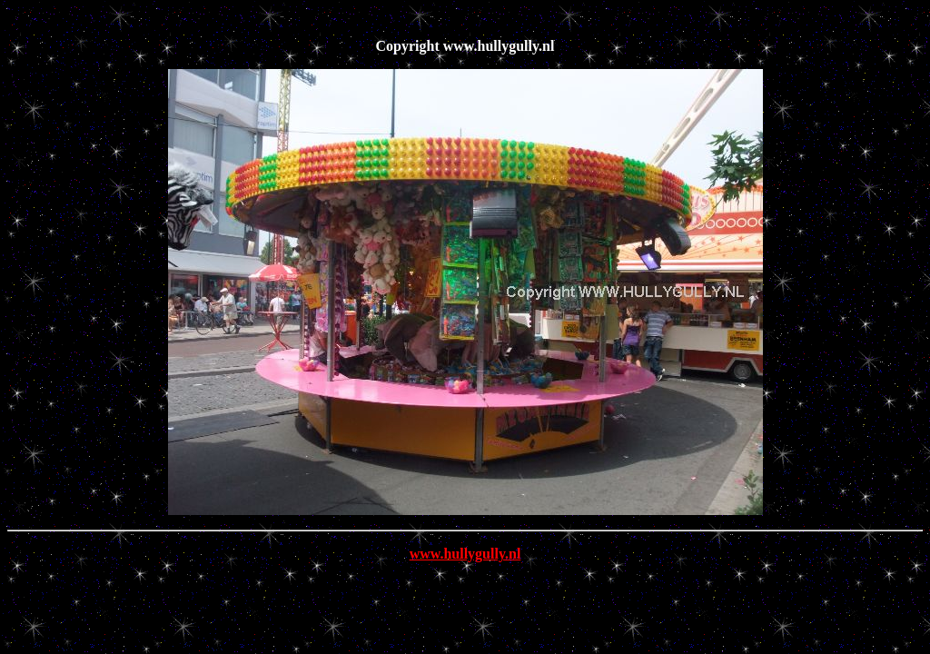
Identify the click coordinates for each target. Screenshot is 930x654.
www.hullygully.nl (465, 553)
